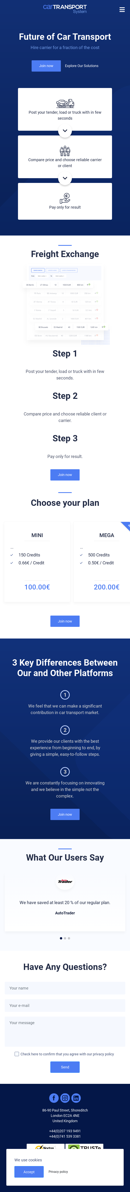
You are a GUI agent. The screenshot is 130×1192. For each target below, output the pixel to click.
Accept (29, 1172)
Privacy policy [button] (58, 1172)
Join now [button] (46, 66)
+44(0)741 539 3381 (65, 1136)
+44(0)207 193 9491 (65, 1131)
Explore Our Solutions (81, 66)
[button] (65, 305)
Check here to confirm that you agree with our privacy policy (67, 1054)
